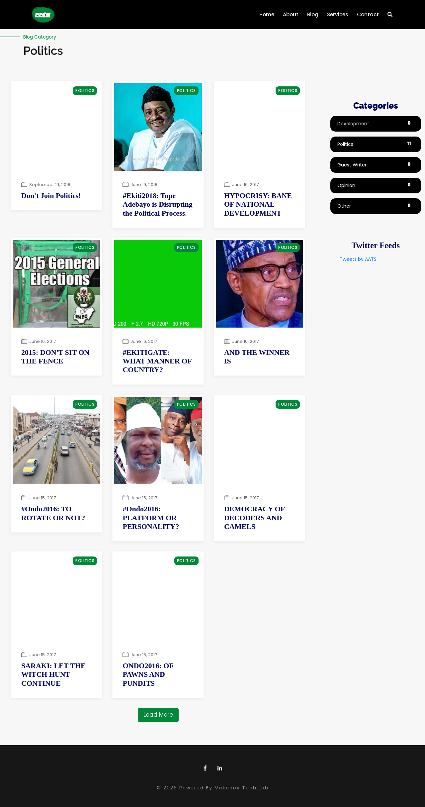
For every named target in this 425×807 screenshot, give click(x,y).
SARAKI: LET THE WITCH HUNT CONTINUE (53, 674)
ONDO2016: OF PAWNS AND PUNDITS (148, 674)
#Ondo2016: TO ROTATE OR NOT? (53, 513)
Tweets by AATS (358, 259)
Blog (312, 14)
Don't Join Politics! (51, 195)
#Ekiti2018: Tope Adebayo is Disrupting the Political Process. (157, 204)
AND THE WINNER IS (257, 356)
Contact (368, 14)
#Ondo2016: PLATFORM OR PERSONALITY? (151, 518)
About (290, 14)
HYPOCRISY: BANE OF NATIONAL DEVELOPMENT (258, 204)
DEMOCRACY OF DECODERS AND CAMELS (254, 518)
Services (337, 14)
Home (268, 12)
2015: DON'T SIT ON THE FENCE (55, 356)
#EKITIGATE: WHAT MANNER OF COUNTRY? (157, 361)
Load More (158, 715)
